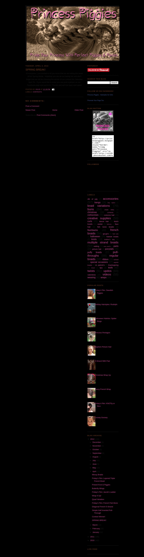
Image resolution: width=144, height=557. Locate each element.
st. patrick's (100, 265)
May (94, 468)
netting (96, 246)
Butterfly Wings (98, 488)
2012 (92, 439)
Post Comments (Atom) (46, 115)
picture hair (96, 249)
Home (54, 110)
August (96, 457)
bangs (97, 202)
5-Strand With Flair (102, 361)
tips (101, 268)
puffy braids (94, 252)
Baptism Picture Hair (103, 347)
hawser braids (112, 237)
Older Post (79, 110)
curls (89, 221)
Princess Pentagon (102, 333)
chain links (109, 210)
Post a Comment (32, 106)
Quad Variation (98, 499)
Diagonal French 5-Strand (102, 507)
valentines (91, 275)
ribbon (105, 259)
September (97, 453)
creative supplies (99, 218)
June (95, 464)
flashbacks (92, 230)
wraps (104, 277)
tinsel (93, 268)
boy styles (111, 203)
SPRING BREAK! (99, 520)
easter (100, 224)
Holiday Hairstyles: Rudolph (106, 304)
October (96, 449)
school (116, 259)
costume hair (109, 215)
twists (91, 270)
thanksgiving (113, 265)
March (95, 525)
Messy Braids (97, 475)
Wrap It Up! (96, 496)
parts (115, 246)
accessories (110, 198)
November (97, 446)
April (95, 471)
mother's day (109, 239)
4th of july (92, 199)
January (96, 532)
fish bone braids (105, 227)
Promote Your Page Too (95, 100)
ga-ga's (106, 234)
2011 (92, 537)
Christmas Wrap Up (103, 375)
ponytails (109, 249)
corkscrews (92, 215)
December (97, 442)
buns (90, 209)
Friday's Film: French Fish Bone (105, 503)
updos (108, 270)
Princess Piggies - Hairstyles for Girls (100, 95)
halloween (95, 236)
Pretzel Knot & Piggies (101, 485)
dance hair (104, 221)
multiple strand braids (102, 242)
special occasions (99, 262)
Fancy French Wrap (103, 389)
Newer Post (30, 110)
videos (107, 274)
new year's (107, 246)
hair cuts (115, 234)
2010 (92, 540)
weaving (91, 277)
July (94, 460)
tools (110, 267)
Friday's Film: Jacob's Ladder (104, 492)
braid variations (98, 205)
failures (109, 224)
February (96, 529)
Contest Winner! (98, 517)
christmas (92, 212)
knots (94, 239)
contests (37, 92)
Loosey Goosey (101, 417)
